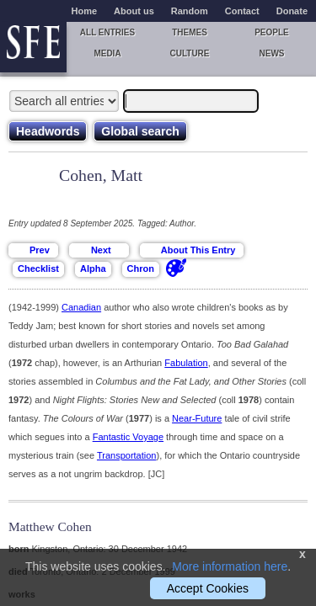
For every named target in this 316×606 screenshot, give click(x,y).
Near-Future (197, 418)
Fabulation (185, 363)
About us (134, 11)
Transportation (127, 455)
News (272, 53)
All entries (107, 32)
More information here (229, 566)
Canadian (81, 307)
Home (85, 11)
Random (189, 11)
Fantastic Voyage (128, 437)
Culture (189, 53)
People (271, 32)
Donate (292, 11)
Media (107, 53)
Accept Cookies (208, 588)
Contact (242, 11)
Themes (189, 32)
